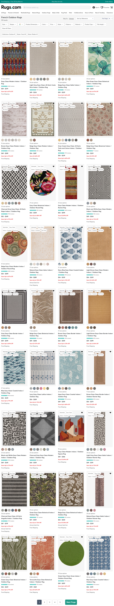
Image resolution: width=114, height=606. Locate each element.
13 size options (34, 143)
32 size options (62, 203)
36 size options (91, 577)
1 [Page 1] (39, 602)
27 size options (34, 203)
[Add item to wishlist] (25, 42)
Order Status (109, 1)
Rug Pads (64, 12)
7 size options (33, 331)
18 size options (91, 143)
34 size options (91, 452)
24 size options (5, 577)
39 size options (62, 573)
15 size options (5, 143)
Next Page (71, 602)
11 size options (91, 392)
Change (71, 18)
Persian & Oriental (13, 12)
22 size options (91, 79)
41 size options (5, 79)
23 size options (91, 206)
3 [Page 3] (49, 602)
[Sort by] (85, 18)
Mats (70, 12)
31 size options (62, 331)
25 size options (91, 513)
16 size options (34, 82)
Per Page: (105, 18)
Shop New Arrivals (57, 1)
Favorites (105, 7)
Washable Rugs (25, 12)
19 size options (62, 449)
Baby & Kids (55, 12)
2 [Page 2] (44, 602)
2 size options (33, 577)
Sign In (96, 7)
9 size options (90, 267)
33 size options (5, 206)
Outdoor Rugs (46, 12)
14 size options (62, 82)
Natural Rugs (36, 12)
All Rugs (3, 12)
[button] (4, 24)
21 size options (91, 331)
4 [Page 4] (54, 602)
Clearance (110, 12)
